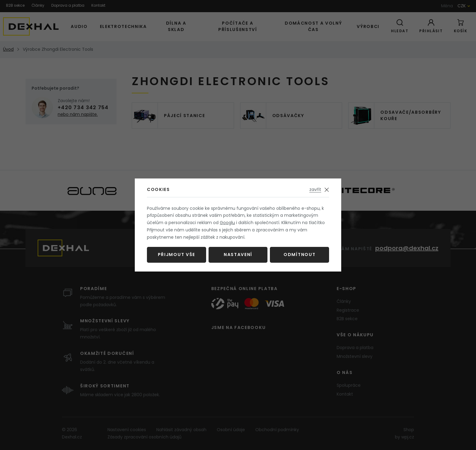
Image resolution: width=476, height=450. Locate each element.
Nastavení (238, 254)
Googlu (227, 223)
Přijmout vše (176, 254)
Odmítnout (299, 254)
